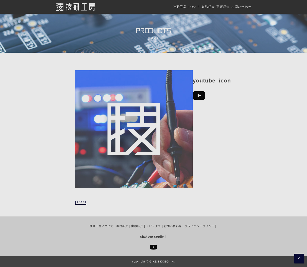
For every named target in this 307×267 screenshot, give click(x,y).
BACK (82, 202)
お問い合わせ (173, 226)
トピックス (153, 226)
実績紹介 (137, 226)
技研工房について (101, 226)
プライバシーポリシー (199, 226)
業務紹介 (122, 226)
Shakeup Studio (152, 236)
